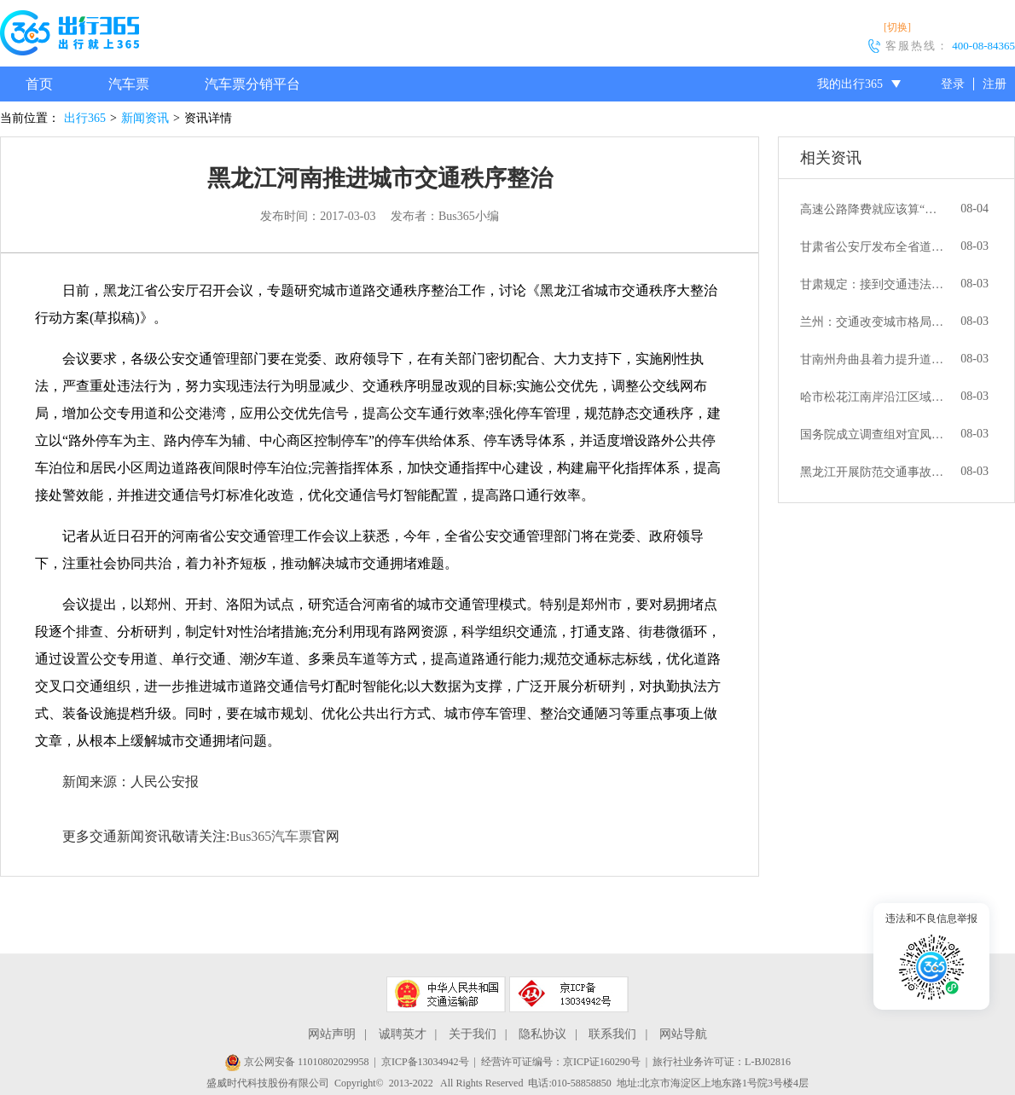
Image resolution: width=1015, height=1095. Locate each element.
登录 (953, 84)
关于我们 (472, 1034)
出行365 (85, 118)
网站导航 (683, 1034)
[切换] (897, 27)
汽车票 (128, 84)
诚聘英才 (402, 1034)
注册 (994, 84)
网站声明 (332, 1034)
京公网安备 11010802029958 (296, 1062)
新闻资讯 (145, 118)
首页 (39, 84)
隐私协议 (542, 1034)
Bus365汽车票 (270, 836)
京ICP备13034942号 (425, 1062)
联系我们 (612, 1034)
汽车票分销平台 (252, 84)
